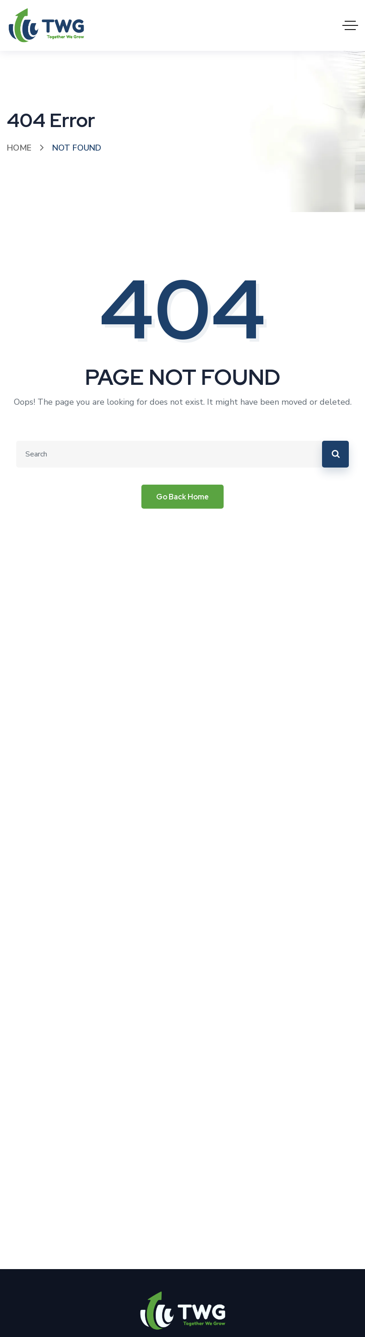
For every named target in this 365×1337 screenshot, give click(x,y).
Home (19, 147)
